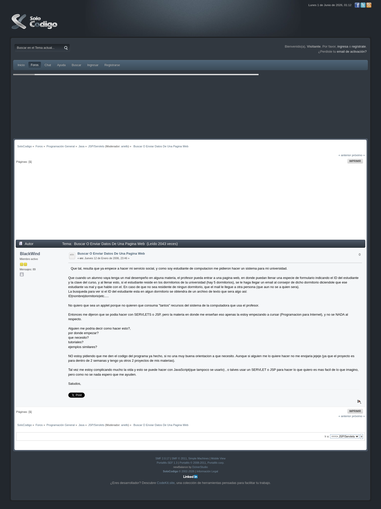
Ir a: (327, 436)
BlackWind (30, 254)
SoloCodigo (35, 25)
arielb (124, 146)
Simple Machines (198, 458)
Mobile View (218, 458)
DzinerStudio (200, 467)
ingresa (342, 46)
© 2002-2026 (179, 471)
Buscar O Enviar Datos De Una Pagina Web (111, 253)
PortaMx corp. (215, 462)
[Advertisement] (190, 204)
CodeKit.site (166, 483)
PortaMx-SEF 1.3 (167, 462)
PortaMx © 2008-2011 (193, 462)
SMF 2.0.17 (163, 458)
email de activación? (352, 51)
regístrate (359, 46)
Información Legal (207, 471)
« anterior (344, 155)
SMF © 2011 (179, 458)
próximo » (358, 155)
